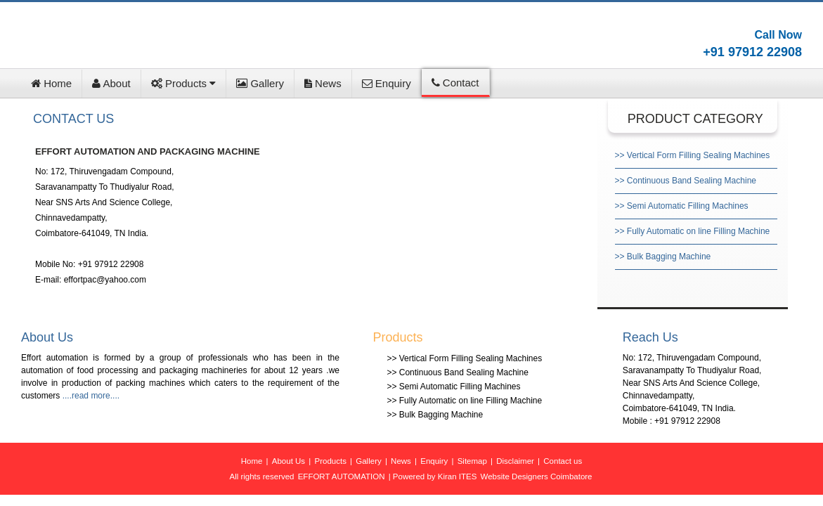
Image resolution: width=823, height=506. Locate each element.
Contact (455, 83)
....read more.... (91, 396)
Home (51, 83)
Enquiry (386, 83)
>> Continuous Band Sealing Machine (685, 181)
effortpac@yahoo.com (105, 280)
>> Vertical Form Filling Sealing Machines (692, 155)
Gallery (260, 83)
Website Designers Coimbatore (536, 476)
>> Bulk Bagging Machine (663, 256)
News (323, 83)
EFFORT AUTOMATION (341, 476)
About (111, 83)
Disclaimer (515, 461)
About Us (288, 461)
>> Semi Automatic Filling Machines (682, 206)
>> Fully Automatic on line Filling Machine (692, 231)
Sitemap (472, 461)
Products (183, 83)
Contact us (562, 461)
